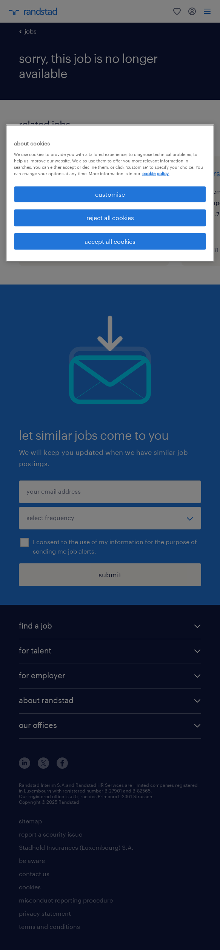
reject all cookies (110, 217)
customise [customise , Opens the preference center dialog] (110, 194)
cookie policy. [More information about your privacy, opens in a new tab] (155, 173)
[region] (110, 193)
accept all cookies (110, 241)
